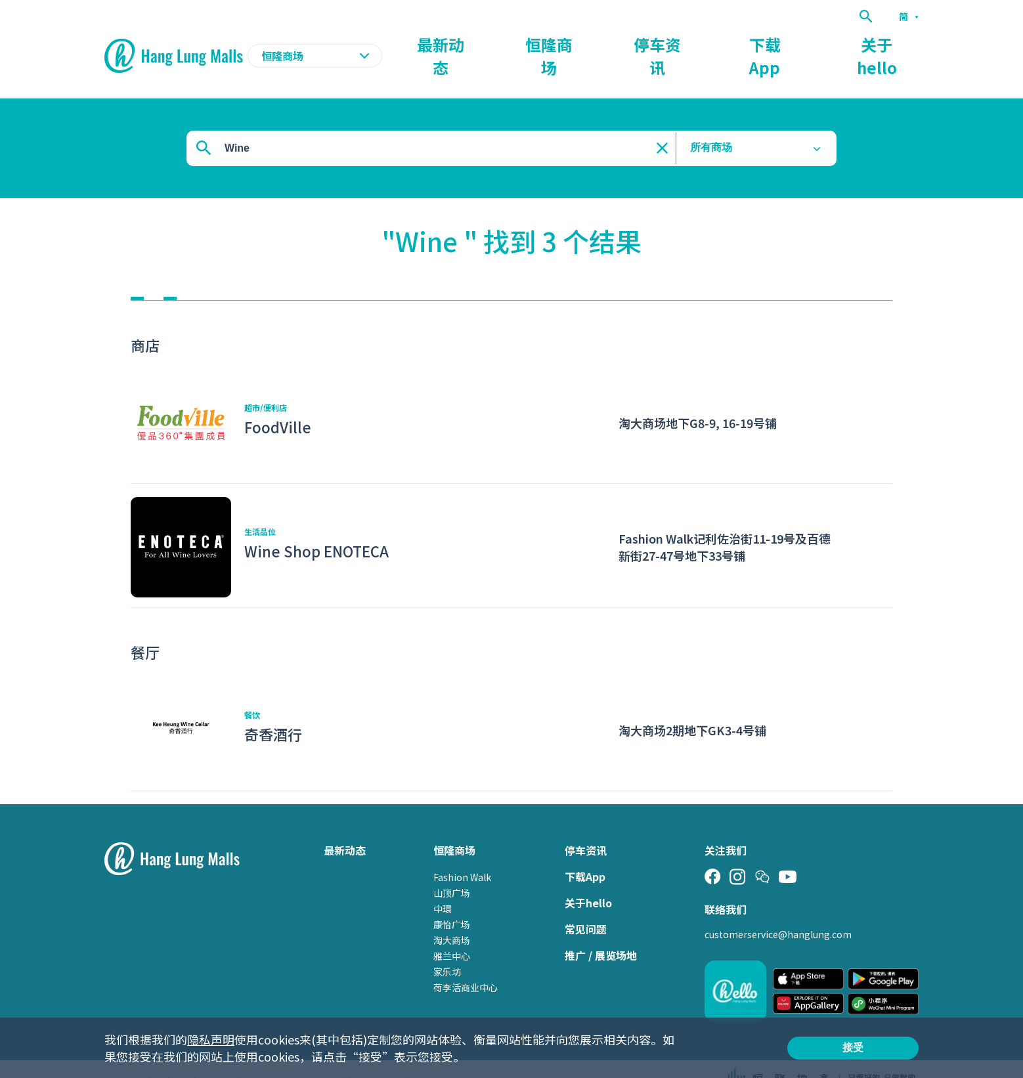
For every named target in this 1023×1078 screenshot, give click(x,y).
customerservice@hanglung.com (778, 908)
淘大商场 (451, 914)
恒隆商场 (669, 43)
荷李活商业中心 (465, 961)
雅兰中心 (451, 930)
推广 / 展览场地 (601, 930)
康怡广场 (451, 898)
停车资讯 (744, 43)
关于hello (895, 43)
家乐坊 (447, 946)
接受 (852, 1047)
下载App (818, 43)
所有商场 (711, 122)
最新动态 (594, 43)
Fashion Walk (462, 851)
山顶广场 (451, 867)
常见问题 (586, 903)
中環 (442, 883)
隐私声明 (210, 1039)
